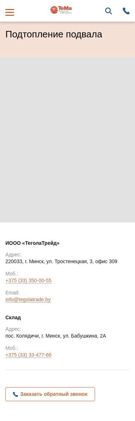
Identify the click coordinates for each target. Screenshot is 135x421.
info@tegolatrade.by (28, 300)
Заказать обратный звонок (53, 394)
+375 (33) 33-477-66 (28, 355)
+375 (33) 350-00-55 (28, 281)
